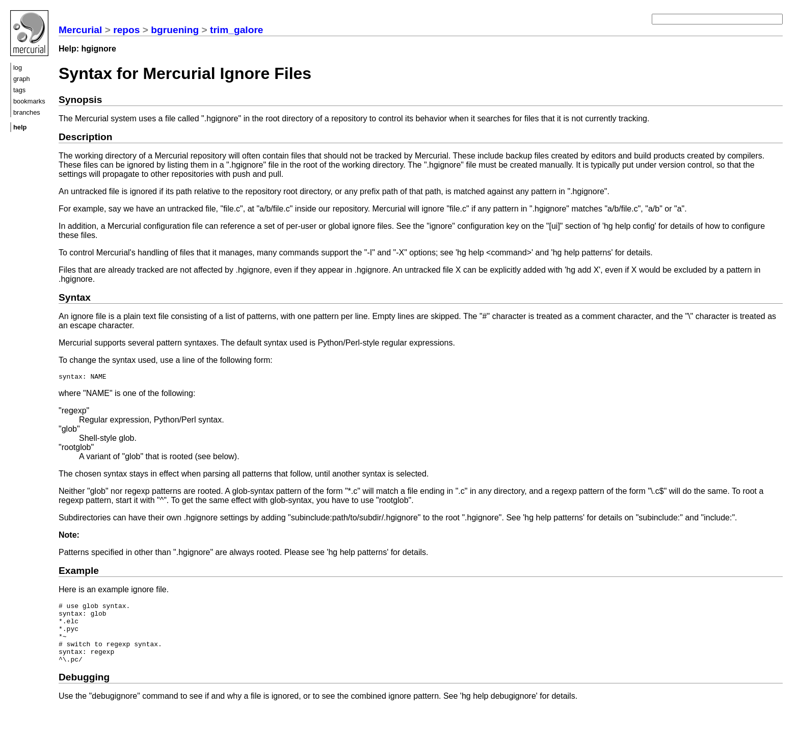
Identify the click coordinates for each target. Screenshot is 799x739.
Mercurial (80, 29)
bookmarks (29, 101)
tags (19, 90)
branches (26, 112)
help (19, 127)
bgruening (175, 29)
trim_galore (236, 29)
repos (126, 29)
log (17, 67)
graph (21, 79)
